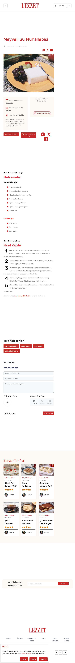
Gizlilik (43, 638)
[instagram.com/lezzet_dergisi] (61, 652)
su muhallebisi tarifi (22, 296)
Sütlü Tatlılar (25, 346)
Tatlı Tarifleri (38, 346)
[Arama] (69, 6)
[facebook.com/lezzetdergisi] (56, 652)
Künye (8, 638)
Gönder (63, 583)
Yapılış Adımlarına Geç (28, 135)
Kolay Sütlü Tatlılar (11, 351)
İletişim (20, 638)
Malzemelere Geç (11, 134)
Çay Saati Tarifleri (11, 346)
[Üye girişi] (60, 6)
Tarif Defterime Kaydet (41, 113)
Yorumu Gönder (48, 413)
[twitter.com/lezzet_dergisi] (65, 652)
